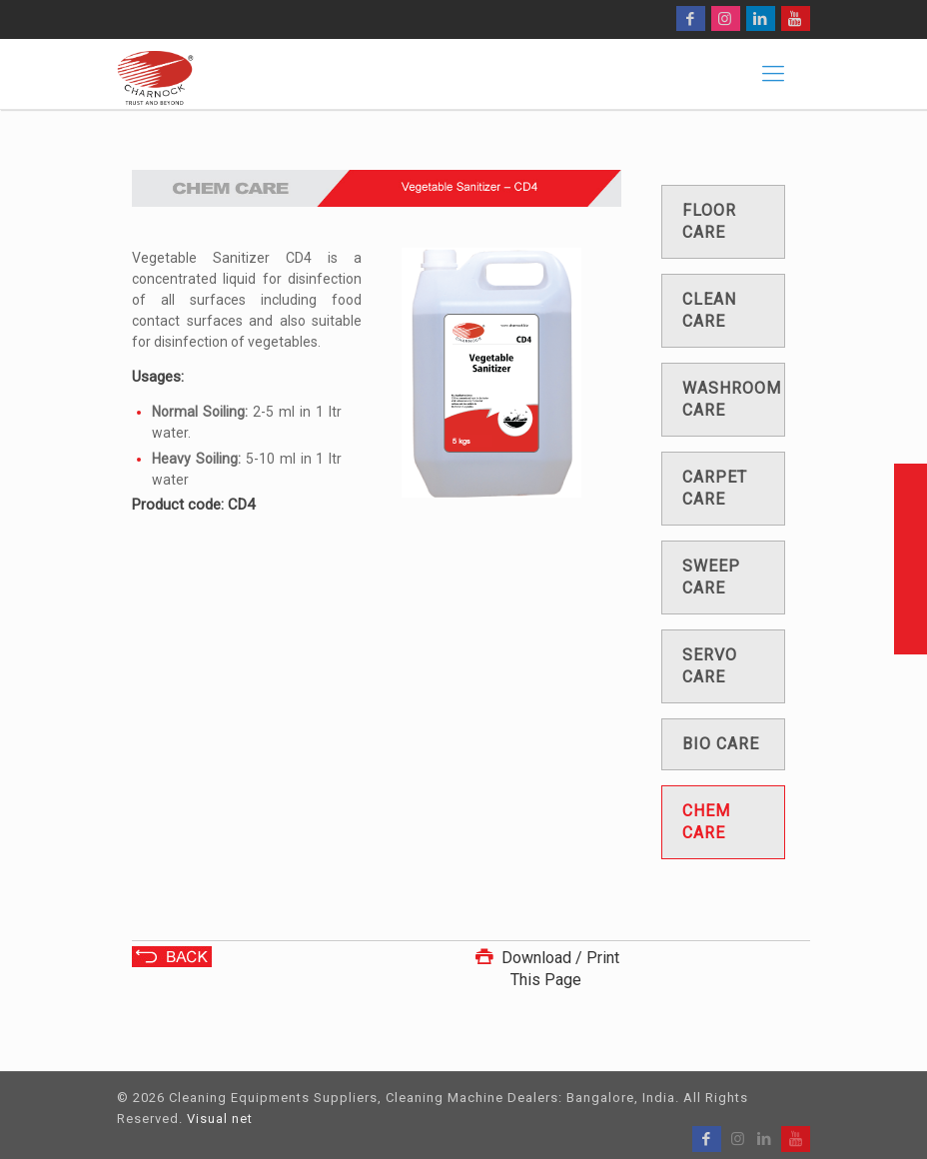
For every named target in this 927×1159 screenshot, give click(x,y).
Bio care (720, 743)
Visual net (220, 1118)
